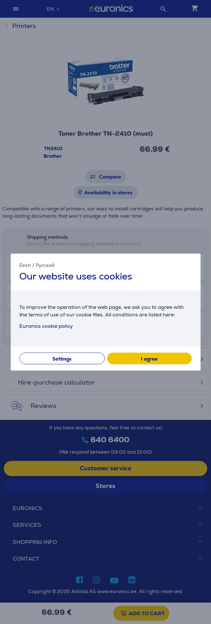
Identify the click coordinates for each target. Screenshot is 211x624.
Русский (45, 265)
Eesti (25, 265)
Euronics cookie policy (46, 325)
